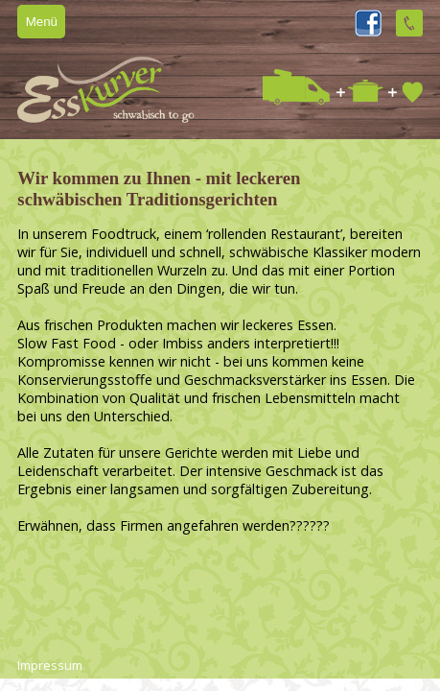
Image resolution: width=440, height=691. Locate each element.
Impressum (49, 665)
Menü (42, 21)
